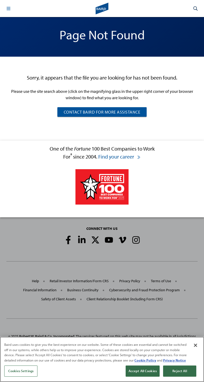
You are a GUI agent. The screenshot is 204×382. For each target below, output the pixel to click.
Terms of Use (161, 281)
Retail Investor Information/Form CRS (79, 281)
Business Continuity (83, 290)
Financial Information (40, 290)
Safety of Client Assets (58, 299)
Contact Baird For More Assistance (102, 112)
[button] (8, 8)
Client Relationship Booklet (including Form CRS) (125, 299)
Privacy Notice (174, 360)
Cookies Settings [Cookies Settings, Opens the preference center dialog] (20, 371)
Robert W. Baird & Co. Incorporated (46, 336)
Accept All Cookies (143, 371)
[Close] (195, 345)
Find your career (119, 156)
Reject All (179, 371)
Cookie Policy (145, 360)
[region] (102, 359)
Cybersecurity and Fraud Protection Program (144, 290)
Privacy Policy (129, 281)
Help (35, 281)
